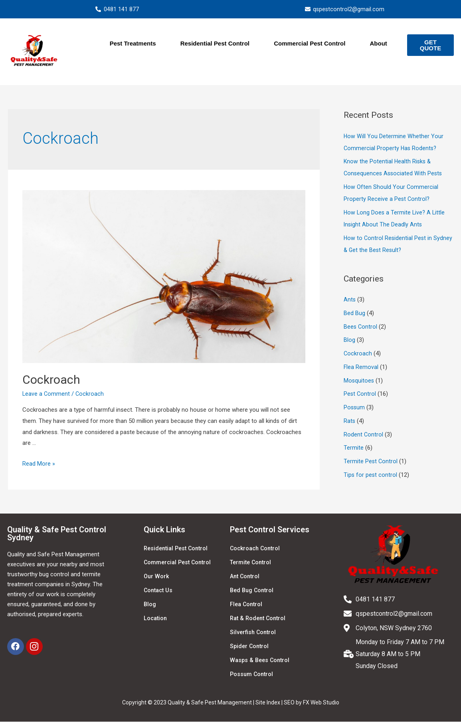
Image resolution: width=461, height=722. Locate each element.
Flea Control (247, 605)
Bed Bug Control (253, 591)
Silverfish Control (254, 633)
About (378, 44)
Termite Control (252, 563)
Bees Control (361, 327)
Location (156, 619)
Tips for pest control (371, 475)
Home (84, 44)
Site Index (267, 703)
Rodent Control (364, 434)
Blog (349, 340)
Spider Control (250, 647)
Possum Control (252, 674)
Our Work (157, 577)
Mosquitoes (359, 381)
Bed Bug (354, 313)
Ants (350, 300)
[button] (430, 46)
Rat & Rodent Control (259, 619)
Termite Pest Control (371, 462)
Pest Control (360, 394)
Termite (354, 448)
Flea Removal (361, 367)
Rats (350, 421)
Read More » (38, 464)
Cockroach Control (256, 549)
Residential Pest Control (214, 44)
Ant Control (246, 577)
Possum (355, 408)
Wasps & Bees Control (261, 660)
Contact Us (159, 591)
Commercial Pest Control (309, 44)
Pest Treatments (133, 44)
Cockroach (51, 380)
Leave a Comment (46, 394)
